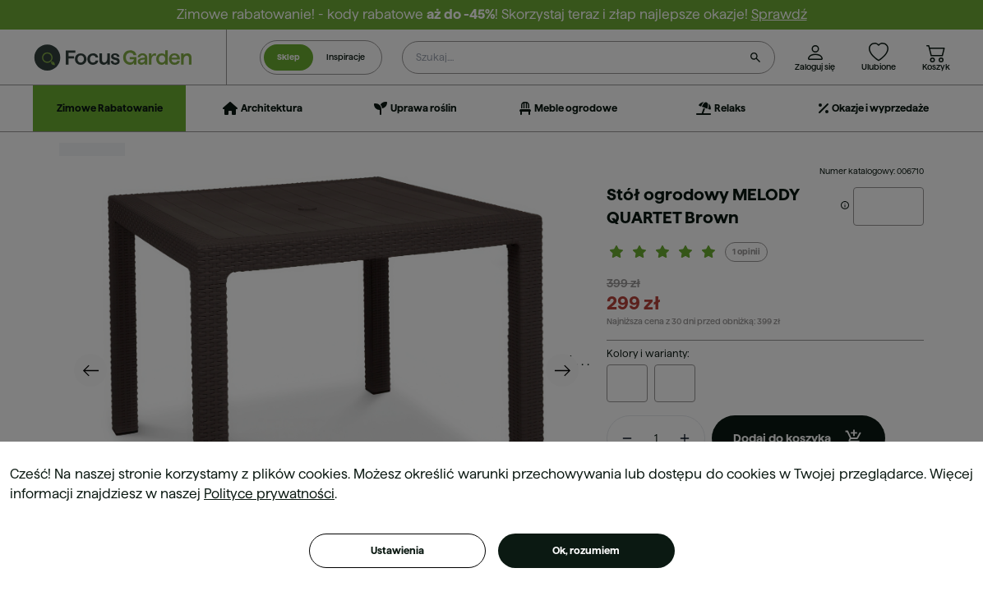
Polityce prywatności (269, 494)
